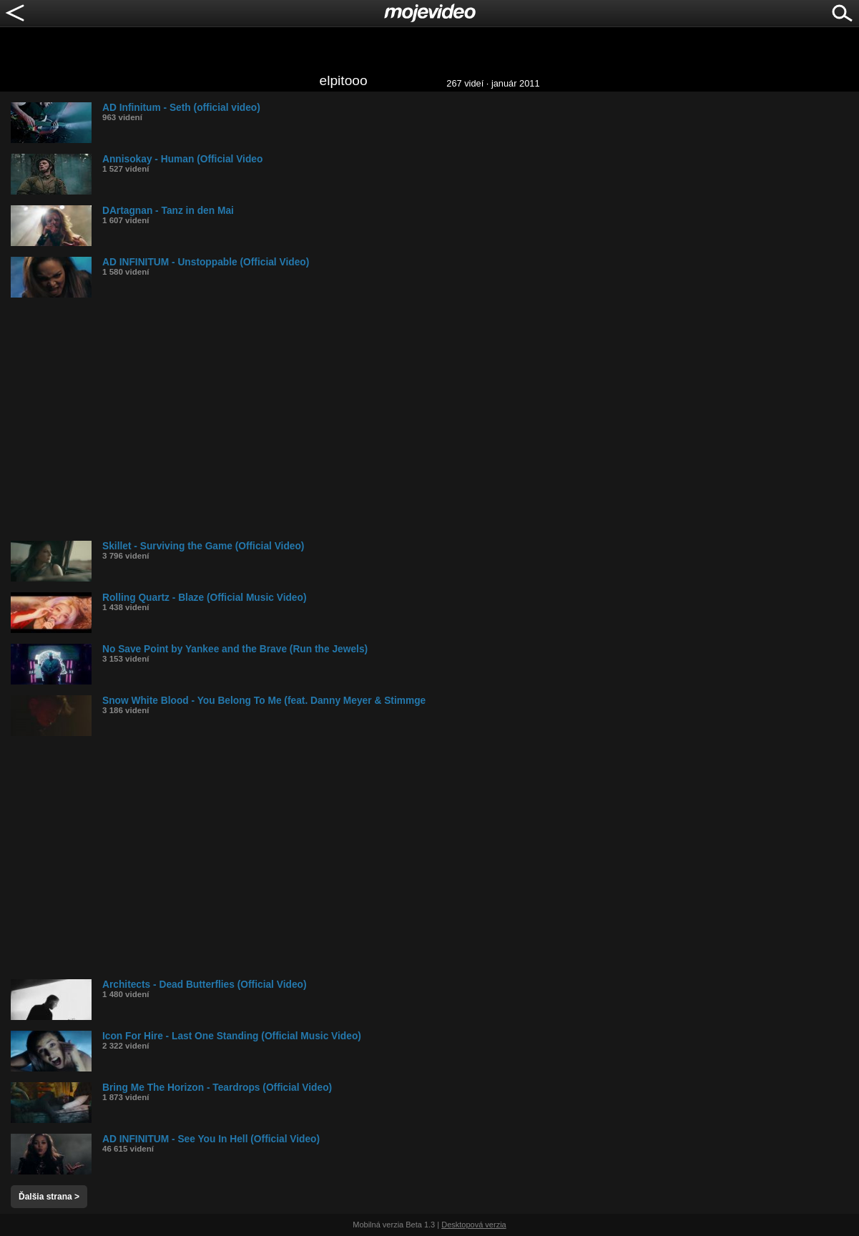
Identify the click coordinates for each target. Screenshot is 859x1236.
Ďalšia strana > (49, 1197)
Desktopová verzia (473, 1224)
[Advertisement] (435, 419)
